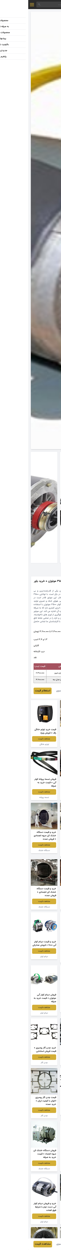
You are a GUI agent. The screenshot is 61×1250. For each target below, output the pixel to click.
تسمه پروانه (16, 797)
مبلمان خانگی (45, 744)
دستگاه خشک (16, 850)
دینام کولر (16, 956)
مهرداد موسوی (35, 691)
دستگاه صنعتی (45, 853)
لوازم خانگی (16, 744)
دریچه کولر (45, 906)
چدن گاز (45, 1062)
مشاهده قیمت (45, 738)
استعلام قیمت (14, 691)
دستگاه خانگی (45, 797)
